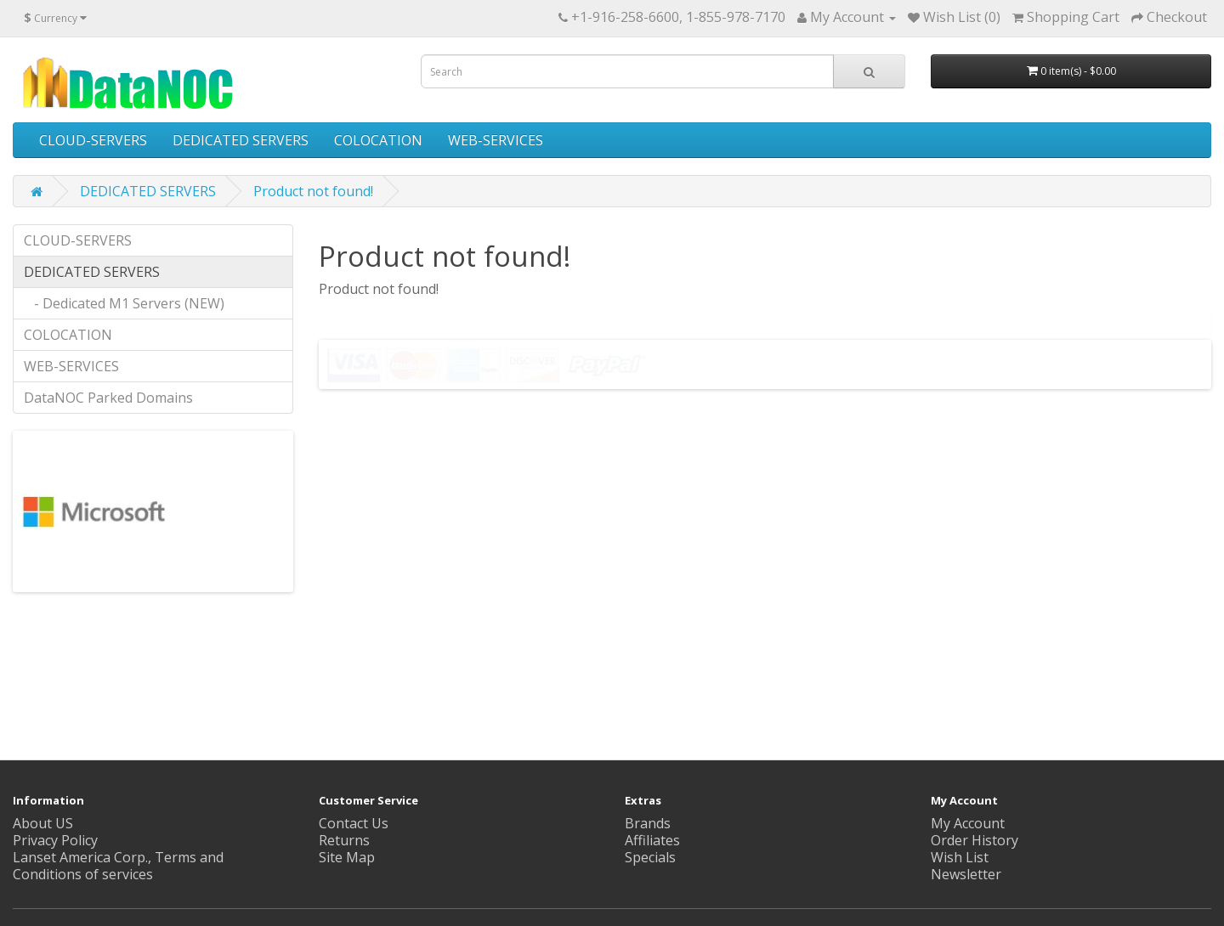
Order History (974, 840)
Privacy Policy (55, 840)
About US (43, 823)
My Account (968, 823)
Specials (650, 857)
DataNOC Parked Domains (108, 397)
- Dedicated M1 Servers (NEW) (124, 303)
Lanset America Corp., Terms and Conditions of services (118, 866)
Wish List (960, 857)
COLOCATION (378, 140)
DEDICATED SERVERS (241, 140)
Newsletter (966, 874)
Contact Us (353, 823)
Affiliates (652, 840)
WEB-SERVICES (495, 140)
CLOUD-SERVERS (93, 140)
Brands (648, 823)
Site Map (347, 857)
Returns (344, 840)
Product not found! (313, 191)
